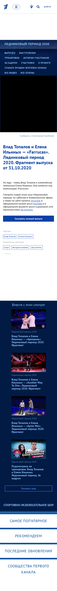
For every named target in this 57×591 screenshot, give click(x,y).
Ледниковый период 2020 (26, 44)
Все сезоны (27, 72)
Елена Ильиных (25, 236)
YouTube (38, 203)
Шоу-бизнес (36, 247)
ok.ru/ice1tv (27, 209)
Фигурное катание (20, 247)
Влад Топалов (10, 236)
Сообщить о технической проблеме (37, 135)
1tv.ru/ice (35, 200)
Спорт (6, 247)
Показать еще (28, 488)
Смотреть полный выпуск (28, 218)
